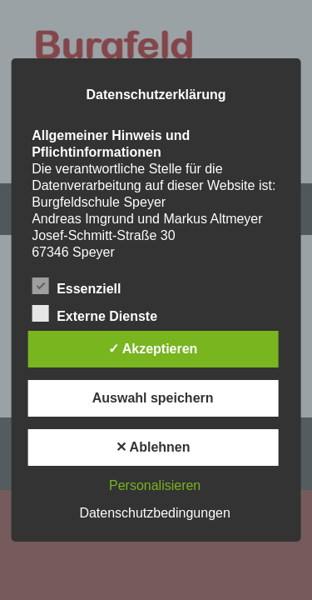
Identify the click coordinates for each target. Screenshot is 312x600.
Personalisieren (155, 485)
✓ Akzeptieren (153, 349)
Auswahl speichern (153, 398)
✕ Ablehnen (153, 447)
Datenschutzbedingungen (154, 513)
